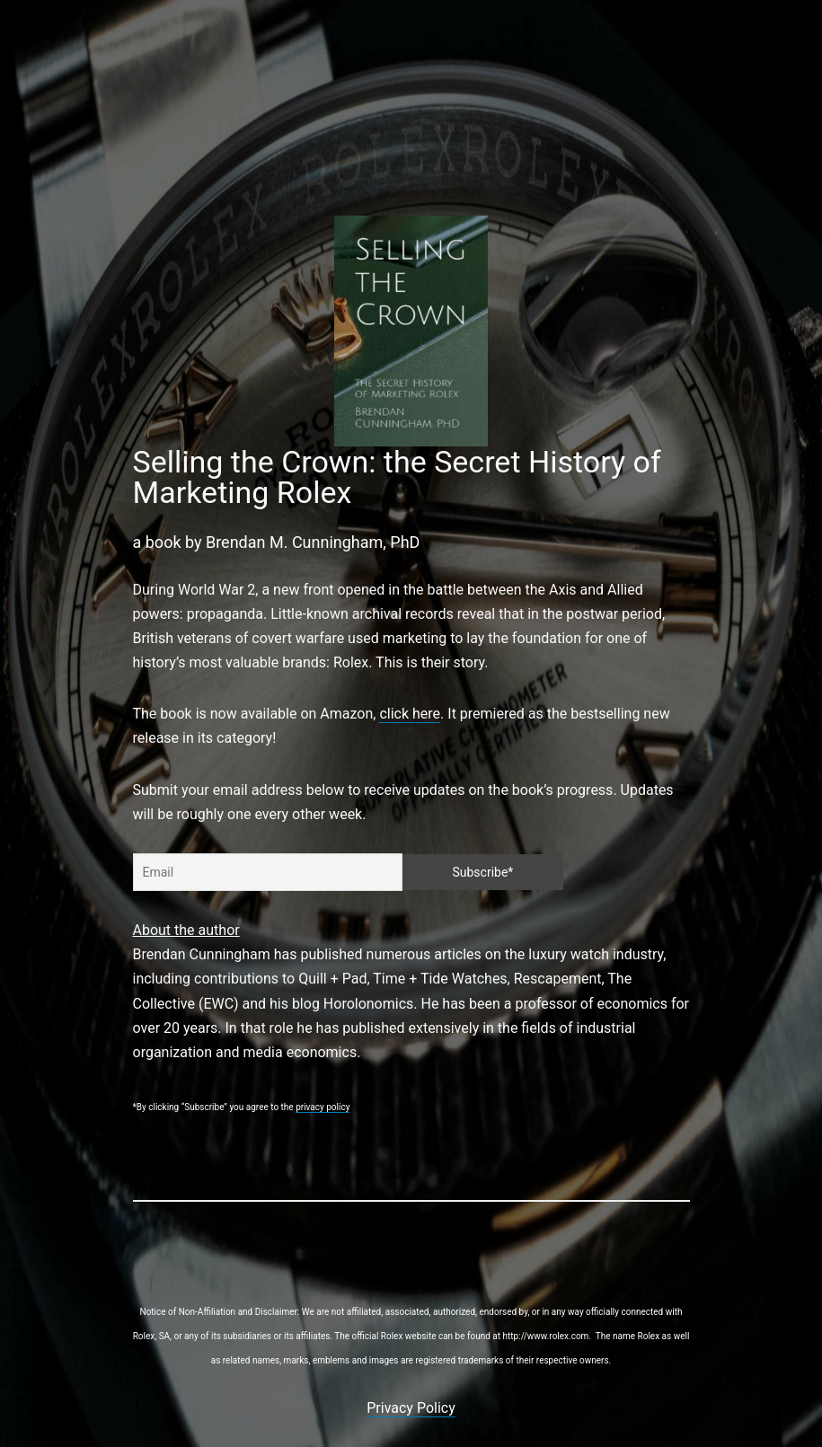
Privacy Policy (411, 1407)
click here (409, 713)
